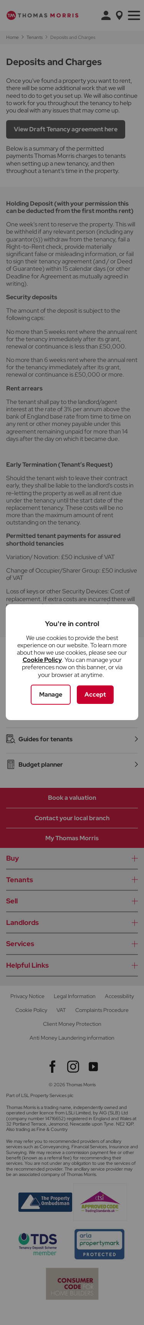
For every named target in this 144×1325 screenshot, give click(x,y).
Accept (95, 694)
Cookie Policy (42, 660)
